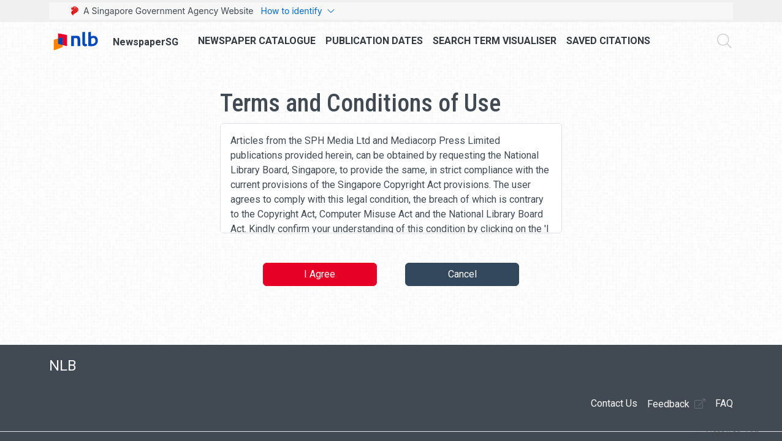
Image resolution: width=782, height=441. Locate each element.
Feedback (676, 403)
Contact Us (614, 403)
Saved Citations (608, 41)
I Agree (319, 274)
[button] (726, 433)
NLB (63, 365)
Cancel (462, 274)
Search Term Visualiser (494, 41)
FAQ (724, 403)
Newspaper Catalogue (257, 41)
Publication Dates (374, 41)
